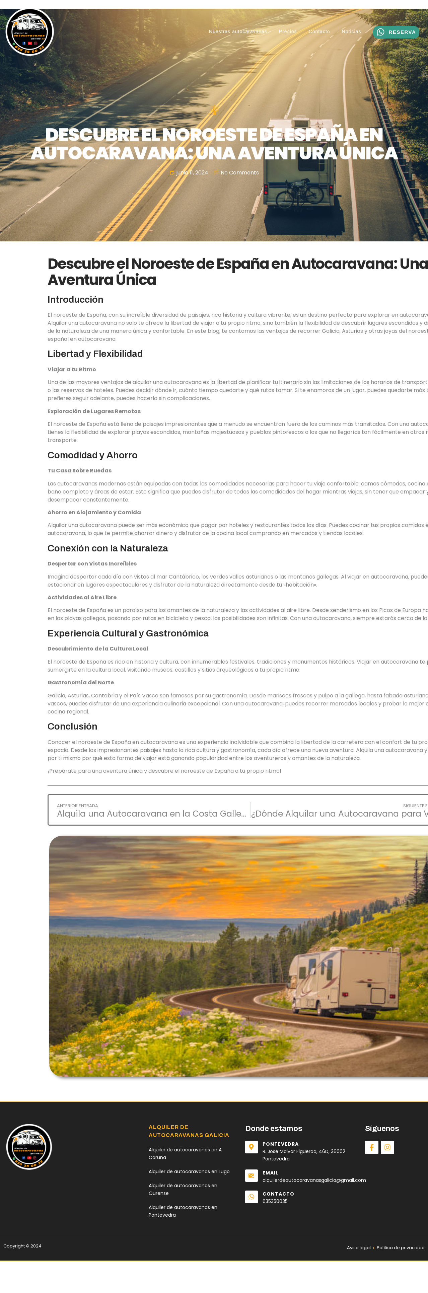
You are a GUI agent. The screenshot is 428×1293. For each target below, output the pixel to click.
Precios (288, 31)
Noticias (351, 31)
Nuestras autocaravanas (238, 31)
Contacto (319, 31)
